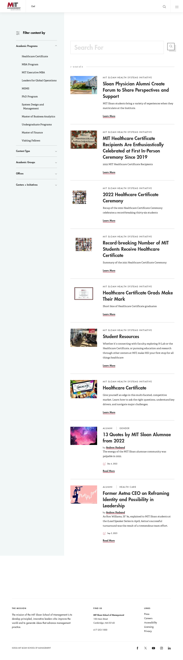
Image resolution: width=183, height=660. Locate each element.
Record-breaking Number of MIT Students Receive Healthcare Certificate (136, 249)
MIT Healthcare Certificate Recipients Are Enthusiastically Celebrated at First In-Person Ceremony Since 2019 (133, 147)
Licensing (149, 626)
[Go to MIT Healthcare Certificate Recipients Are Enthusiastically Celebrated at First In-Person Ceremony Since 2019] (83, 140)
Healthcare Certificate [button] (34, 56)
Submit (170, 46)
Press (146, 614)
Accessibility (150, 622)
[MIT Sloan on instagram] (161, 649)
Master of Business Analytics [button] (38, 116)
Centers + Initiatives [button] (27, 184)
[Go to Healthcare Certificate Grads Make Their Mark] (83, 294)
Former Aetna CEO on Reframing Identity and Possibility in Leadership (136, 499)
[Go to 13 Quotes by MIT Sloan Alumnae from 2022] (83, 436)
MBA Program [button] (29, 64)
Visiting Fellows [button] (30, 140)
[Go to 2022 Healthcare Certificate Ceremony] (83, 196)
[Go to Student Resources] (83, 338)
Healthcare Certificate (124, 388)
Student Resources (121, 336)
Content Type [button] (23, 151)
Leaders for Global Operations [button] (38, 80)
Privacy (148, 631)
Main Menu (177, 6)
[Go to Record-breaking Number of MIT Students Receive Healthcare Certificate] (83, 244)
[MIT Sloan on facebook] (138, 649)
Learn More (109, 116)
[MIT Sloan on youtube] (152, 650)
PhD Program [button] (29, 96)
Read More (109, 471)
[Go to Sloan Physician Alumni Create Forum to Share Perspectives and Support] (83, 85)
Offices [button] (20, 173)
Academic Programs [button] (27, 46)
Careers (148, 618)
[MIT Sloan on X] (145, 649)
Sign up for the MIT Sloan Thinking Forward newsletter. (116, 6)
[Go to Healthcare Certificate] (83, 389)
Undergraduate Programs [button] (36, 124)
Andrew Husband (115, 447)
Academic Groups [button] (25, 162)
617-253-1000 (100, 629)
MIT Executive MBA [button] (33, 72)
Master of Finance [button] (32, 132)
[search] (164, 6)
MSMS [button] (25, 88)
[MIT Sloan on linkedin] (169, 649)
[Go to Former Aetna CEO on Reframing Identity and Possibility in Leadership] (83, 494)
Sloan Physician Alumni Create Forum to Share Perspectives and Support (136, 90)
